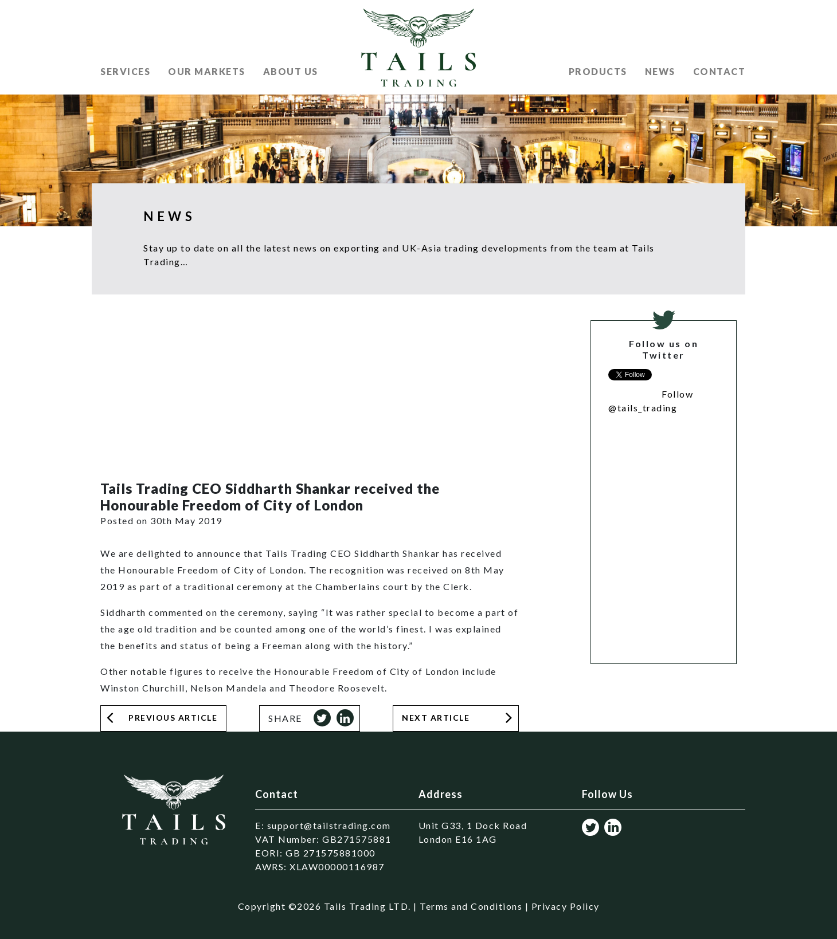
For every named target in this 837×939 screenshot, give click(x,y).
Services (125, 71)
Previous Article (172, 717)
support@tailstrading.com (329, 825)
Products (598, 71)
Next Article (436, 717)
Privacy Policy (565, 906)
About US (290, 71)
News (660, 71)
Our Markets (206, 71)
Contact (719, 71)
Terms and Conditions (471, 906)
